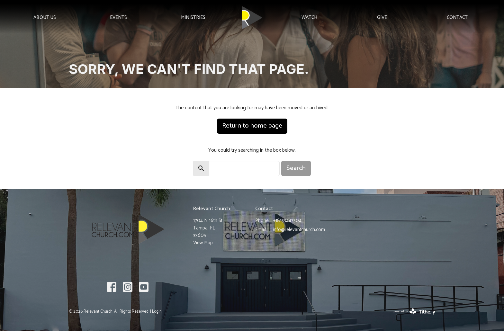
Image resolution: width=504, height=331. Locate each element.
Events (118, 17)
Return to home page (252, 126)
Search (296, 168)
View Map (203, 243)
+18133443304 (287, 220)
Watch (309, 17)
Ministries (193, 17)
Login (157, 311)
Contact (457, 17)
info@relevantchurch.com (299, 229)
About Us (44, 17)
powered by (413, 312)
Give (382, 17)
